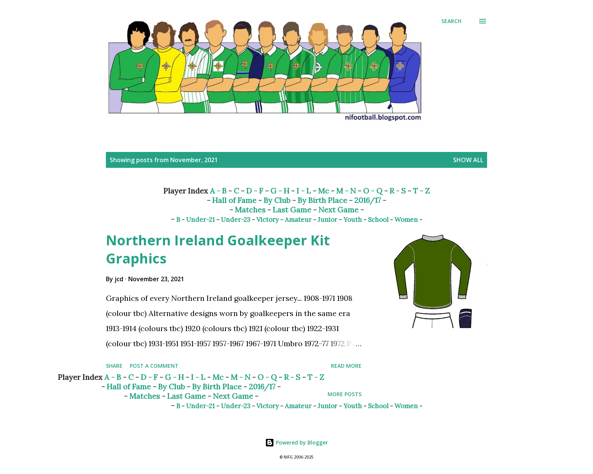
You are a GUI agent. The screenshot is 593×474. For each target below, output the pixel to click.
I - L (303, 190)
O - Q (372, 190)
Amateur (298, 219)
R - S (398, 190)
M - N (346, 190)
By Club (277, 200)
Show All (468, 160)
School (378, 219)
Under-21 (200, 219)
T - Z (421, 190)
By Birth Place (322, 200)
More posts (345, 394)
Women (406, 219)
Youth (352, 219)
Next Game (338, 209)
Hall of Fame (234, 200)
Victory (267, 219)
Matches (250, 209)
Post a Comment (154, 365)
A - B (218, 190)
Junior (327, 219)
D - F (254, 190)
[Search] (451, 21)
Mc (323, 190)
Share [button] (114, 365)
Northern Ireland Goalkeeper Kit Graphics (218, 249)
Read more (346, 365)
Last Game (292, 209)
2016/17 (367, 200)
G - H (279, 190)
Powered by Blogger (296, 442)
